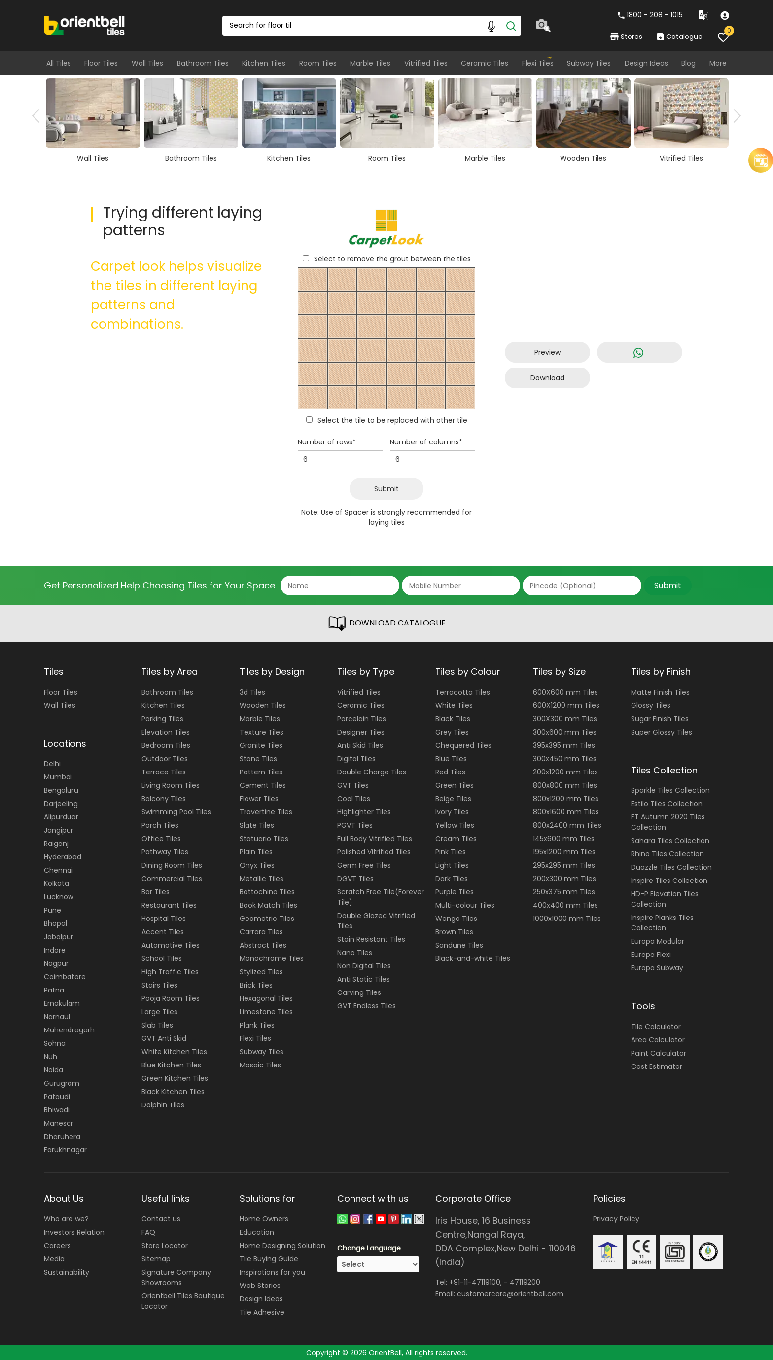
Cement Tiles (263, 785)
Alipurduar (61, 817)
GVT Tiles (353, 785)
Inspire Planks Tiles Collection (662, 923)
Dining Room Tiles (171, 865)
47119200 (525, 1282)
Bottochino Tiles (267, 892)
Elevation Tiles (165, 732)
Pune (52, 910)
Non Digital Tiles (364, 966)
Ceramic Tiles (484, 63)
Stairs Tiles (159, 985)
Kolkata (56, 883)
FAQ (148, 1232)
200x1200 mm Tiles (565, 772)
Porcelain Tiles (361, 719)
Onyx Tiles (257, 865)
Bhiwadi (57, 1110)
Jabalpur (58, 937)
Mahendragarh (69, 1030)
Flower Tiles (259, 799)
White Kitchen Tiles (174, 1052)
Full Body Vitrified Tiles (374, 839)
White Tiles (454, 705)
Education (257, 1232)
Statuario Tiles (264, 839)
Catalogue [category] (680, 36)
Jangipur (58, 830)
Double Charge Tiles (371, 772)
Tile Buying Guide (269, 1259)
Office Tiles (161, 839)
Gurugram (61, 1083)
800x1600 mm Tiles (566, 812)
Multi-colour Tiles (464, 905)
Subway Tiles (589, 63)
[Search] (511, 26)
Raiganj (56, 843)
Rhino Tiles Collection (667, 854)
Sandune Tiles (459, 945)
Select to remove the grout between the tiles (392, 259)
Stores (626, 36)
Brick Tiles (256, 985)
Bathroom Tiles (203, 63)
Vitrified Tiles (426, 63)
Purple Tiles (454, 892)
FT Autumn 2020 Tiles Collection (668, 822)
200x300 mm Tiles (564, 878)
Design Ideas (646, 63)
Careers (57, 1245)
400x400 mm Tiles (565, 905)
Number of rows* (327, 442)
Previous (39, 116)
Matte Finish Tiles (660, 692)
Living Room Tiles (170, 785)
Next (734, 116)
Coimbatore (65, 977)
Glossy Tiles (650, 705)
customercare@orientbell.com (510, 1294)
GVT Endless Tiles (366, 1006)
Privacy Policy (616, 1219)
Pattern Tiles (261, 772)
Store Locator (164, 1245)
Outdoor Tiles (164, 759)
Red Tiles (450, 772)
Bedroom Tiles (165, 745)
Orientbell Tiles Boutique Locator (183, 1301)
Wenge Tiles (456, 918)
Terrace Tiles (163, 772)
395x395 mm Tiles (564, 745)
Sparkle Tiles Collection (670, 790)
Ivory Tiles (452, 812)
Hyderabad (62, 857)
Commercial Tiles (171, 878)
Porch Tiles (159, 825)
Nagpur (56, 963)
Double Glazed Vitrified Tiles (376, 921)
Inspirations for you (272, 1272)
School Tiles (161, 958)
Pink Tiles (450, 852)
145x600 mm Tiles (564, 839)
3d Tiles (252, 692)
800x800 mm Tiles (565, 785)
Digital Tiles (356, 759)
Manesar (58, 1123)
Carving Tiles (359, 992)
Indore (55, 950)
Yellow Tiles (454, 825)
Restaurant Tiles (169, 905)
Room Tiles (318, 63)
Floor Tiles (101, 63)
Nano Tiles (354, 952)
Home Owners (264, 1219)
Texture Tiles (261, 732)
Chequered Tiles (463, 745)
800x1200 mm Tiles (565, 799)
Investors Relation (74, 1232)
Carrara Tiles (261, 932)
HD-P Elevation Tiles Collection (665, 899)
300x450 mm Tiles (565, 759)
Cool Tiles (353, 799)
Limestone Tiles (266, 1012)
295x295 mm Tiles (564, 865)
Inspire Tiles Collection (669, 880)
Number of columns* (426, 442)
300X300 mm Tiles (565, 719)
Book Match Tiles (268, 905)
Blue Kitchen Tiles (171, 1065)
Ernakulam (62, 1003)
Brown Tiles (454, 932)
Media (54, 1259)
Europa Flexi (651, 954)
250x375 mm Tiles (564, 892)
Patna (54, 990)
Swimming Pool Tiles (176, 812)
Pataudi (57, 1097)
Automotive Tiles (170, 945)
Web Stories (260, 1285)
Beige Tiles (453, 799)
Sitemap (156, 1259)
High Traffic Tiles (170, 972)
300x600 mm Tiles (565, 732)
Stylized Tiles (261, 972)
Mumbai (58, 777)
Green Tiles (454, 785)
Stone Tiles (258, 759)
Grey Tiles (452, 732)
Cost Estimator (656, 1066)
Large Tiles (159, 1012)
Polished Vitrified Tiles (374, 852)
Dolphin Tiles (162, 1105)
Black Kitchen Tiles (173, 1092)
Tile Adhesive (262, 1312)
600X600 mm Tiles (565, 692)
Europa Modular (657, 941)
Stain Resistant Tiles (371, 939)
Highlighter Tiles (364, 812)
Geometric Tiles (267, 918)
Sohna (55, 1043)
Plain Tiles (256, 852)
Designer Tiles (361, 732)
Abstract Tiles (263, 945)
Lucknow (58, 897)
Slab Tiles (157, 1025)
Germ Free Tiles (364, 865)
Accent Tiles (162, 932)
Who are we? (66, 1219)
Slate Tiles (257, 825)
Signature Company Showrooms (176, 1277)
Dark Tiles (451, 878)
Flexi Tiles (538, 63)
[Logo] (84, 25)
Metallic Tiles (261, 878)
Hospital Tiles (163, 918)
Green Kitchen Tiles (174, 1078)
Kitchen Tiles (263, 63)
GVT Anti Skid (163, 1038)
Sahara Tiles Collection (670, 840)
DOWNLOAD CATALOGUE (386, 623)
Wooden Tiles (263, 705)
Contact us (160, 1219)
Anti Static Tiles (363, 979)
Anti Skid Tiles (360, 745)
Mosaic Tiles (260, 1065)
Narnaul (57, 1017)
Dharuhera (62, 1136)
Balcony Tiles (163, 799)
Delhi (52, 764)
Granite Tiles (261, 745)
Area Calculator (658, 1040)
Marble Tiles (370, 63)
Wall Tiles (147, 63)
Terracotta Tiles (462, 692)
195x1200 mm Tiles (564, 852)
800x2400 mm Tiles (567, 825)
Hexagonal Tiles (266, 998)
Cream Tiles (456, 839)
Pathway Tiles (164, 852)
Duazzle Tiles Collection (671, 867)
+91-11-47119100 (474, 1282)
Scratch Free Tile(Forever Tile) (380, 897)
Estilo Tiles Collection (667, 804)
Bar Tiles (155, 892)
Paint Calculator (658, 1053)
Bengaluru (61, 790)
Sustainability (66, 1272)
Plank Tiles (257, 1025)
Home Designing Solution (282, 1245)
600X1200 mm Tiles (566, 705)
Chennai (58, 870)
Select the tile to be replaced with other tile (392, 420)
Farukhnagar (65, 1150)
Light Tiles (452, 865)
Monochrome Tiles (272, 958)
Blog (688, 63)
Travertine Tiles (266, 812)
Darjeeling (61, 804)
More (718, 63)
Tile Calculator (656, 1026)
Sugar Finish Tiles (660, 719)
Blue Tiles (451, 759)
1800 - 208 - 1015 (650, 15)
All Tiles (58, 63)
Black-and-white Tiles (472, 958)
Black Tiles (452, 719)
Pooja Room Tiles (170, 998)
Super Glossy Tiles (661, 732)
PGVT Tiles (355, 825)
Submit (386, 489)
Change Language (369, 1248)
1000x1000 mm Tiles (567, 918)
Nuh (50, 1057)
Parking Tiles (162, 719)
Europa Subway (657, 968)
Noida (53, 1070)
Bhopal (55, 923)
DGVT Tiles (355, 878)
